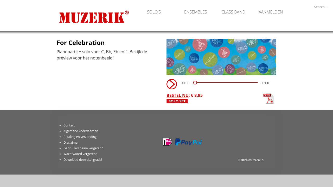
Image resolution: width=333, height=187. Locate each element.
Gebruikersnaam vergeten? (83, 148)
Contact (69, 125)
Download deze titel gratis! (82, 159)
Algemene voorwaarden (80, 131)
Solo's (154, 11)
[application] (220, 84)
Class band (233, 11)
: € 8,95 (184, 95)
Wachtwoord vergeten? (80, 154)
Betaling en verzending (80, 137)
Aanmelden (271, 11)
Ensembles (195, 11)
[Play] (171, 83)
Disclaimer (71, 142)
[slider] (225, 82)
